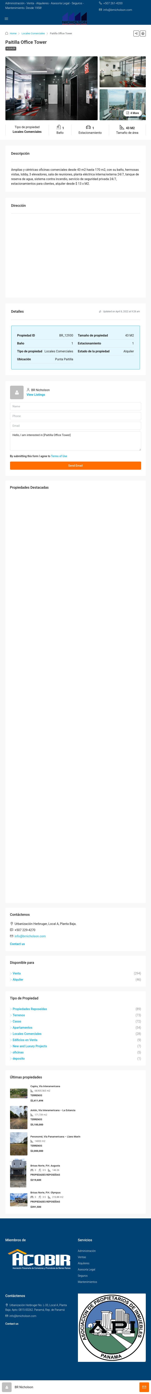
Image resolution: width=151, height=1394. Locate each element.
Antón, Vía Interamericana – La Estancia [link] (53, 1110)
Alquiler (11, 48)
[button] (136, 33)
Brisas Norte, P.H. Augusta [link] (45, 1165)
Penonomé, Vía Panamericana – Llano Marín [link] (55, 1136)
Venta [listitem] (15, 973)
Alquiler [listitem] (16, 979)
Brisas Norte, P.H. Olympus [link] (46, 1192)
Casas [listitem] (15, 1021)
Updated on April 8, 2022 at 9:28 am (119, 311)
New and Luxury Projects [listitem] (28, 1046)
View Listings (36, 395)
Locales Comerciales (33, 33)
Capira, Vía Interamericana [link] (45, 1086)
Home (13, 33)
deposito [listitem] (17, 1058)
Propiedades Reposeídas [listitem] (28, 1009)
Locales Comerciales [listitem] (26, 1034)
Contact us (17, 944)
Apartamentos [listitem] (21, 1027)
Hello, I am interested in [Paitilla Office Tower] (75, 441)
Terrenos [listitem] (17, 1015)
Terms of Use (59, 456)
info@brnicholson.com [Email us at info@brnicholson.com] (30, 936)
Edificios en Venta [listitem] (24, 1040)
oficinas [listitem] (17, 1052)
